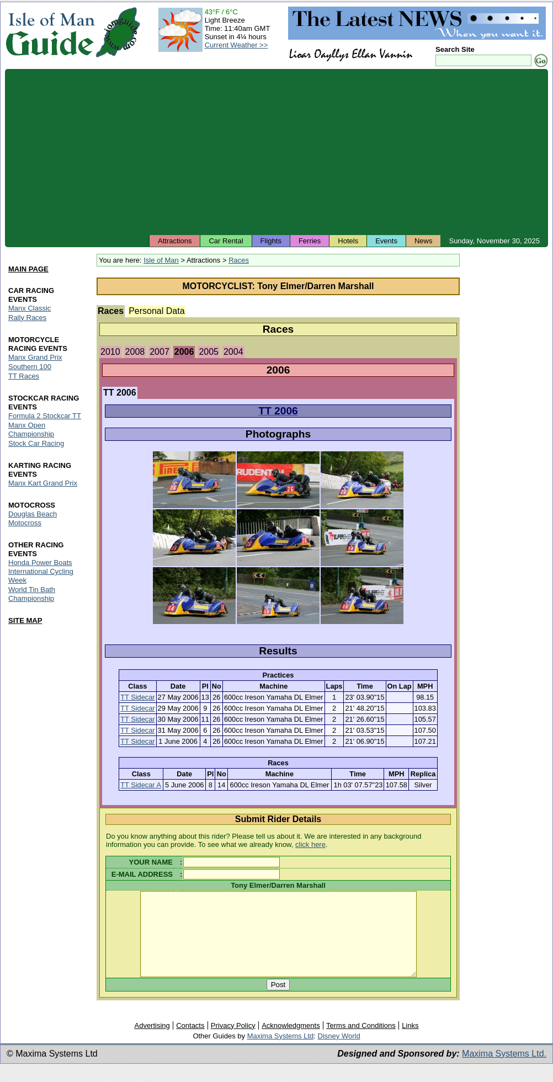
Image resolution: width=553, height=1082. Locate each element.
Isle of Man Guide (50, 32)
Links (410, 1042)
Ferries (310, 241)
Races (238, 260)
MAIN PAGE (28, 269)
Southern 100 (29, 367)
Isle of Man (161, 260)
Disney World (339, 1052)
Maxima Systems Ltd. (504, 1070)
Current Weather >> (236, 45)
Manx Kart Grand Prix (42, 483)
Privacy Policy (233, 1042)
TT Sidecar (137, 697)
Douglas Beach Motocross (32, 518)
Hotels (348, 241)
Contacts (190, 1042)
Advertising (151, 1042)
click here (310, 844)
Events (386, 241)
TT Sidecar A (140, 785)
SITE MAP (25, 621)
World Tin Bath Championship (31, 594)
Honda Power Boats (40, 562)
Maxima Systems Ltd (280, 1052)
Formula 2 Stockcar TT (44, 416)
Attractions (175, 241)
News (423, 241)
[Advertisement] (276, 151)
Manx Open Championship (31, 429)
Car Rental (226, 241)
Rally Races (27, 317)
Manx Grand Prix (35, 357)
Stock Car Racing (36, 443)
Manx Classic (29, 308)
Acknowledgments (291, 1042)
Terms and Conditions (361, 1042)
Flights (270, 241)
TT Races (23, 376)
